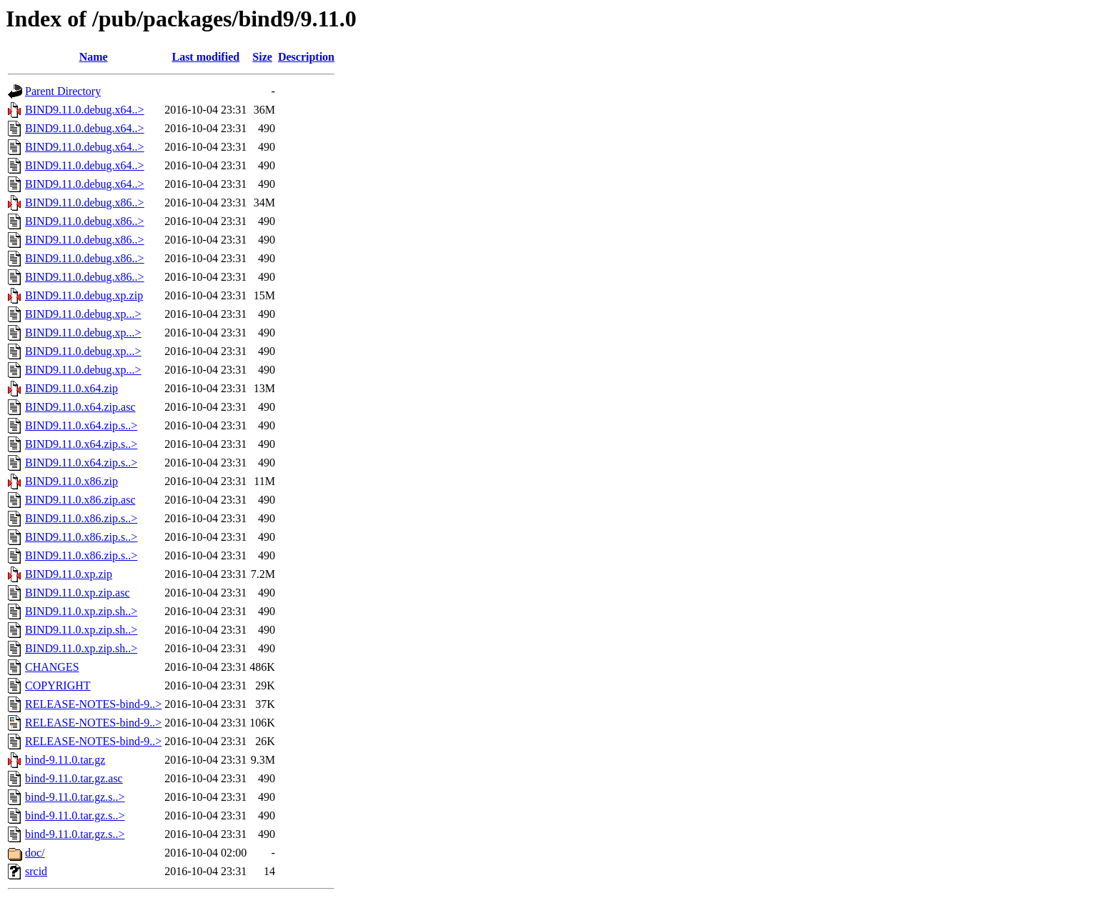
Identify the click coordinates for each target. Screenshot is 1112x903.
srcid (36, 871)
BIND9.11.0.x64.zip (71, 388)
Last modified (205, 57)
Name (93, 57)
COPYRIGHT (58, 685)
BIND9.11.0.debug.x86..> (84, 202)
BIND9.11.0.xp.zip (68, 574)
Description (306, 57)
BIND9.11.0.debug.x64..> (84, 110)
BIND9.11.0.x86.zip (71, 481)
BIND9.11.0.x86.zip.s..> (81, 518)
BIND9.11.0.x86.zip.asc (80, 500)
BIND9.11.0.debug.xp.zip (84, 295)
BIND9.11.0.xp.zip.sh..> (81, 611)
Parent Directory (63, 91)
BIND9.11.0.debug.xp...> (83, 314)
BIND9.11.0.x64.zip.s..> (81, 425)
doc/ (35, 853)
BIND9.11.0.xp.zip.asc (77, 593)
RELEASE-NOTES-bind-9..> (93, 704)
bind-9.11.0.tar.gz (65, 760)
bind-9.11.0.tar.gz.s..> (75, 797)
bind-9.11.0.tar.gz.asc (74, 778)
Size (262, 57)
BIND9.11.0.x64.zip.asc (80, 407)
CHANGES (52, 667)
